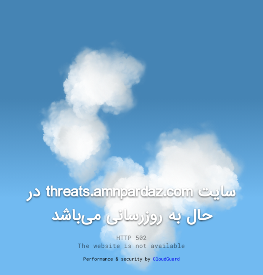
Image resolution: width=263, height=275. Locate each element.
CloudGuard (166, 259)
